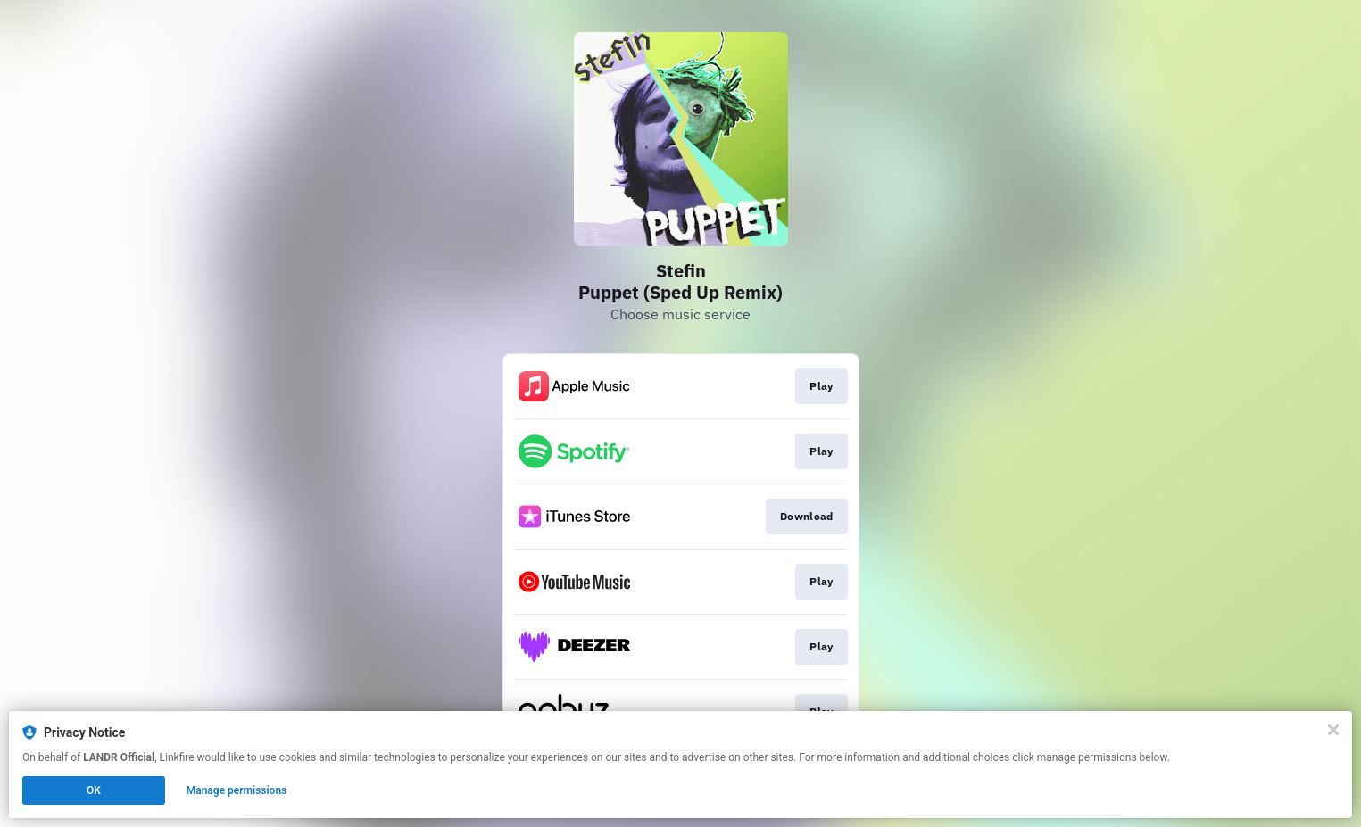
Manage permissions (237, 790)
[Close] (1333, 729)
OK (94, 790)
